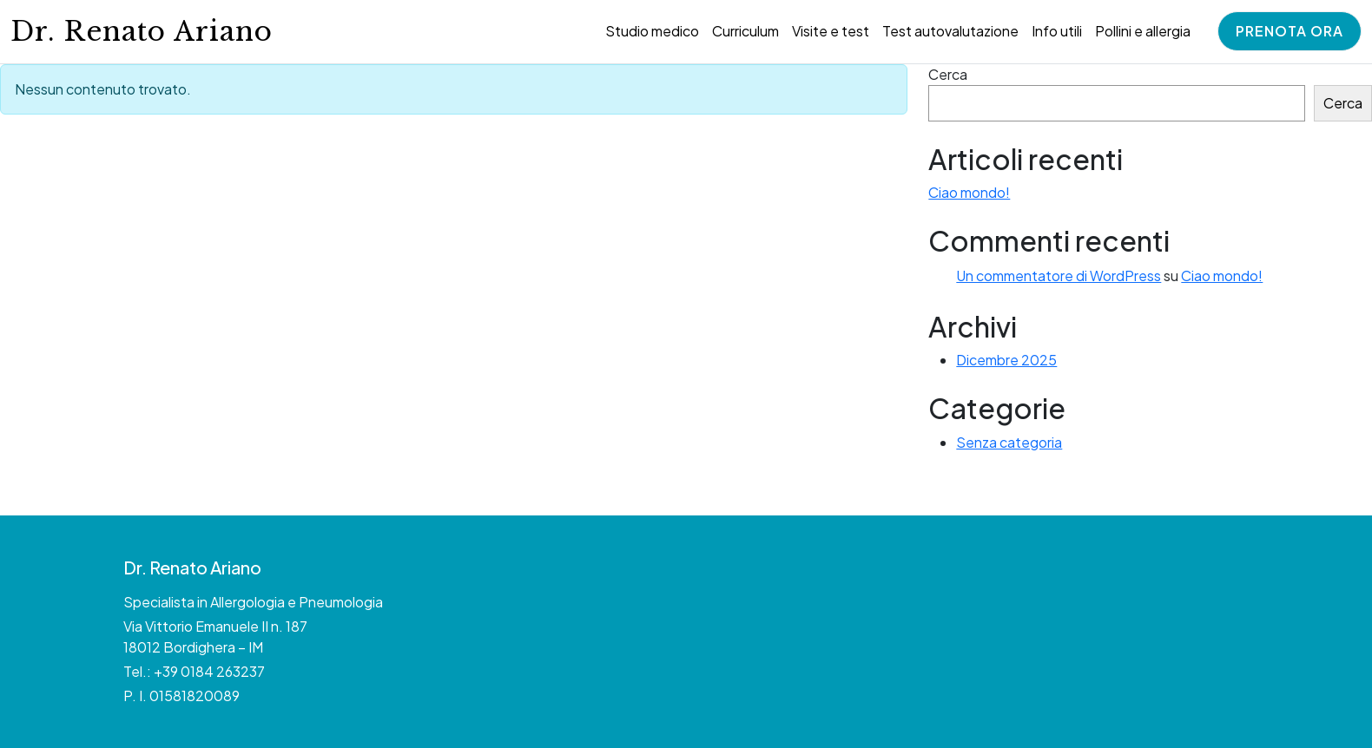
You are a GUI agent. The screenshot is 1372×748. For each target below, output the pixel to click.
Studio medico (652, 31)
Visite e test (830, 31)
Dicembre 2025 (1006, 360)
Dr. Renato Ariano (141, 31)
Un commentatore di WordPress (1058, 275)
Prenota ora (1289, 31)
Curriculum (745, 31)
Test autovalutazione (950, 31)
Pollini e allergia (1143, 31)
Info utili (1057, 31)
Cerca (947, 74)
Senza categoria (1009, 442)
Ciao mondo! (969, 192)
